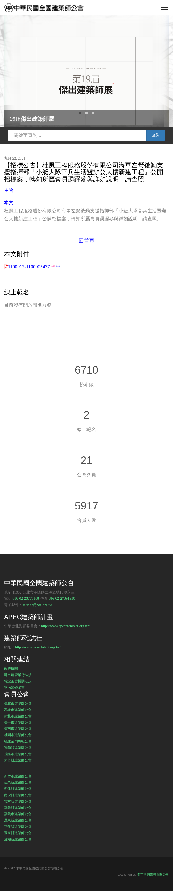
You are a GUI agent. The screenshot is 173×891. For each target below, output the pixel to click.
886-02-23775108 (25, 599)
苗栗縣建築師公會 (18, 782)
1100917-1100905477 (34, 267)
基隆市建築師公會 (18, 754)
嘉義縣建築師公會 (18, 807)
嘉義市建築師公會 (18, 814)
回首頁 (86, 241)
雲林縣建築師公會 (18, 801)
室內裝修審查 (14, 687)
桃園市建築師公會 (18, 735)
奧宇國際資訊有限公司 (153, 874)
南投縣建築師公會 (18, 795)
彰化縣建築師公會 (18, 788)
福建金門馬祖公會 (18, 741)
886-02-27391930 (62, 599)
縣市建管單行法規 (18, 675)
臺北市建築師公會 (18, 703)
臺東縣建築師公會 (18, 833)
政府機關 (11, 668)
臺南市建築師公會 (18, 728)
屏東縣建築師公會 (18, 820)
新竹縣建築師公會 (18, 760)
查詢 (155, 135)
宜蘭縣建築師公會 (18, 747)
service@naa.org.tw (37, 605)
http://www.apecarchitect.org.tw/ (65, 626)
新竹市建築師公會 (18, 776)
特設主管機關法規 (18, 681)
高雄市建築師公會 (18, 710)
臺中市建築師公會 (18, 722)
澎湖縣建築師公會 (18, 839)
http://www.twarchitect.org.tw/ (38, 647)
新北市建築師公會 (18, 716)
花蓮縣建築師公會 (18, 826)
